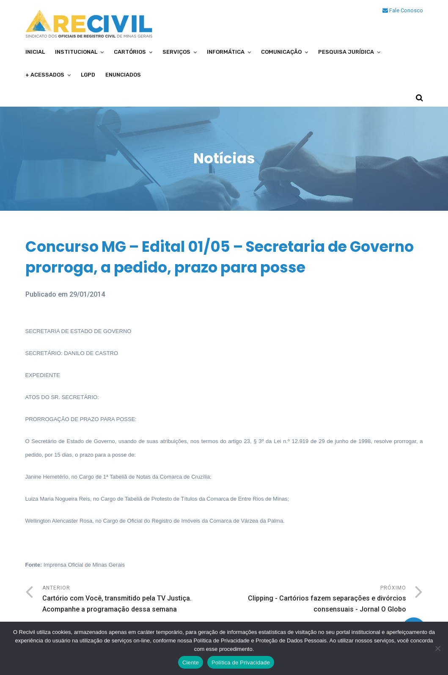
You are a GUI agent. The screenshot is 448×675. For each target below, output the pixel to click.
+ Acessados (44, 75)
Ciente (190, 662)
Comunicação (281, 52)
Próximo (315, 600)
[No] (437, 648)
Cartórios (130, 52)
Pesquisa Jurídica (346, 52)
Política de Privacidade (241, 662)
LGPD (88, 75)
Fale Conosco (402, 10)
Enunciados (123, 75)
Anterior (133, 600)
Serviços (176, 52)
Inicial (35, 52)
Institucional (76, 52)
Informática (226, 52)
